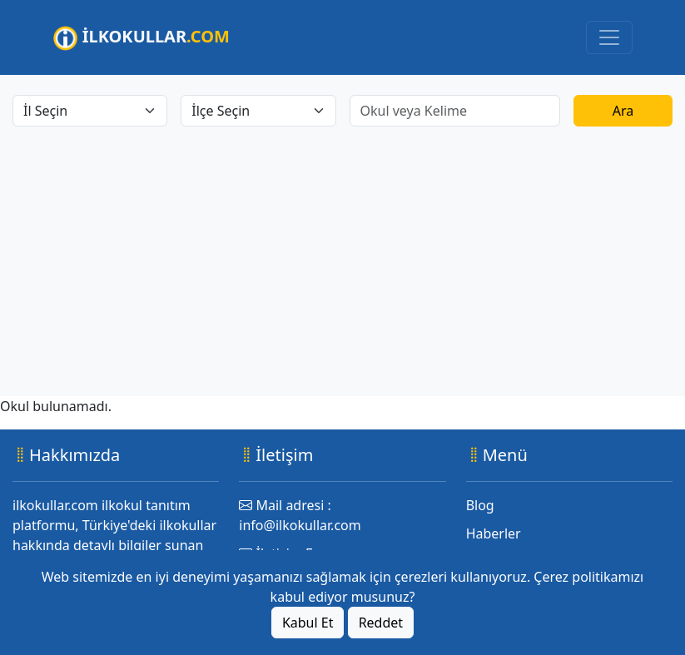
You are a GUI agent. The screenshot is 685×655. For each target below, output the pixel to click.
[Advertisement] (342, 251)
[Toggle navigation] (609, 37)
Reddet (381, 622)
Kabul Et (308, 622)
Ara (623, 111)
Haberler (493, 533)
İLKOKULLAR (141, 38)
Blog (480, 505)
